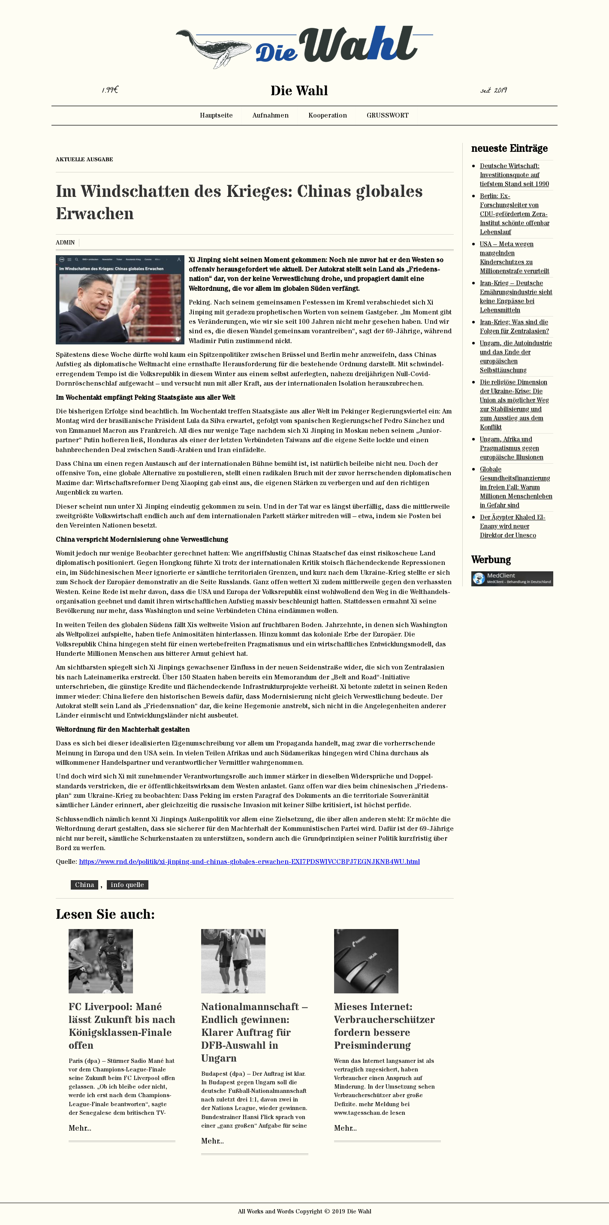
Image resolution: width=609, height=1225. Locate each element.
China (84, 885)
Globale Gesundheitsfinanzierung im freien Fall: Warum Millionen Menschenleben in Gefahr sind (516, 487)
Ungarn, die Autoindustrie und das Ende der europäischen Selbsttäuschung (516, 357)
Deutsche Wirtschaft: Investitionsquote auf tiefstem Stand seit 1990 (514, 175)
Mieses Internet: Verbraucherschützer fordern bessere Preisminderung (384, 1026)
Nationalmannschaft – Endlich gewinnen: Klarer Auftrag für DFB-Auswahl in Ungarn (254, 1033)
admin (65, 243)
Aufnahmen (271, 115)
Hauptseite (216, 115)
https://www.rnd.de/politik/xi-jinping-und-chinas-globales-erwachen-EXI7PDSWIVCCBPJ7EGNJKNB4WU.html (249, 861)
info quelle (127, 885)
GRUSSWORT (388, 115)
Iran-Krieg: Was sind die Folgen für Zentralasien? (514, 327)
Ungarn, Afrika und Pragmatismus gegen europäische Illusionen (511, 448)
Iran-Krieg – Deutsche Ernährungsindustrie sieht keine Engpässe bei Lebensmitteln (516, 297)
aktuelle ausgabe (84, 159)
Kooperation (327, 115)
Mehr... (80, 1128)
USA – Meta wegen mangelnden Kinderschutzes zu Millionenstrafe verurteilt (514, 258)
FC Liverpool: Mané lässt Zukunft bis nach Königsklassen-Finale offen (122, 1026)
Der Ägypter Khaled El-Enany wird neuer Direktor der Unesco (513, 526)
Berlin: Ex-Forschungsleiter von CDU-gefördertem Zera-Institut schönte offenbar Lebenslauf (514, 214)
